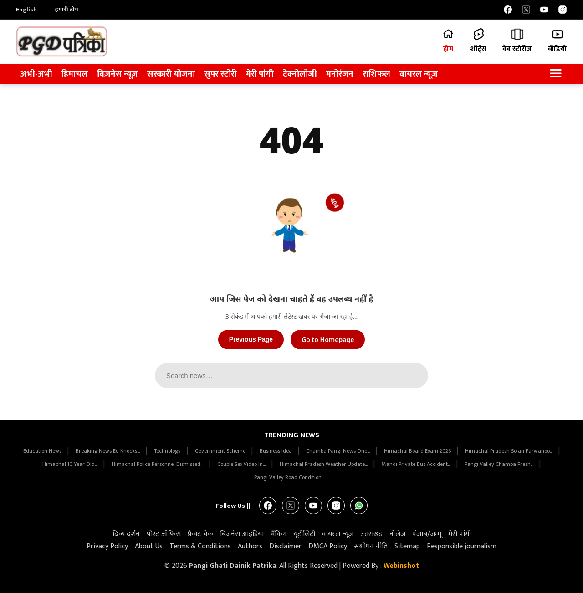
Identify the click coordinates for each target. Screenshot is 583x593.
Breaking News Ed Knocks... (108, 450)
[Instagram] (562, 9)
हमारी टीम (66, 10)
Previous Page (251, 339)
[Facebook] (507, 9)
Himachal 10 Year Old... (70, 464)
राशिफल (376, 74)
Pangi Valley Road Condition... (289, 477)
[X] (526, 9)
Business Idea (276, 450)
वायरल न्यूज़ (418, 74)
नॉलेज (397, 534)
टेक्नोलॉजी (300, 74)
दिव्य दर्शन (126, 534)
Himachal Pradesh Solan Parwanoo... (509, 450)
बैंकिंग (278, 534)
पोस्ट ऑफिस (164, 534)
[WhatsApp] (359, 505)
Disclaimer (285, 546)
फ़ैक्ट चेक (200, 534)
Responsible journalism (461, 546)
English (26, 10)
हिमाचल (74, 74)
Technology (168, 450)
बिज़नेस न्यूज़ (117, 74)
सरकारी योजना (171, 74)
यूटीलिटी (304, 534)
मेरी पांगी (260, 74)
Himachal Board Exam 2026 (418, 450)
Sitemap (407, 546)
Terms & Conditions (200, 546)
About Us (149, 546)
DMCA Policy (327, 546)
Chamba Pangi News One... (338, 450)
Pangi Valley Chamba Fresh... (500, 464)
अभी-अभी (36, 74)
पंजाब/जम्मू (426, 534)
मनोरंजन (339, 74)
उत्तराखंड (371, 534)
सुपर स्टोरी (220, 74)
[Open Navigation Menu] (555, 74)
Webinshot (401, 566)
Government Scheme (221, 450)
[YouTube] (544, 9)
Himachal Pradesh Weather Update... (324, 464)
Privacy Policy (107, 546)
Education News (43, 450)
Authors (250, 546)
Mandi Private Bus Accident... (417, 464)
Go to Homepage (328, 339)
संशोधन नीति (371, 546)
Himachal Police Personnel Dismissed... (158, 464)
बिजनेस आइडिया (242, 534)
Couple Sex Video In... (242, 464)
